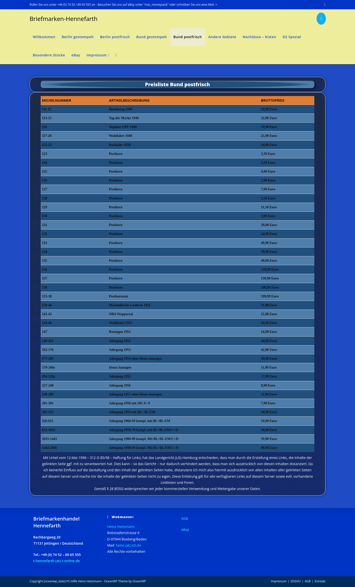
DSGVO (296, 581)
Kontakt (320, 581)
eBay (185, 529)
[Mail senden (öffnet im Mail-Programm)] (324, 4)
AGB (184, 518)
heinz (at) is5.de (128, 545)
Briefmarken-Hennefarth (63, 19)
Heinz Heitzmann (121, 526)
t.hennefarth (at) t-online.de (56, 560)
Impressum (278, 581)
